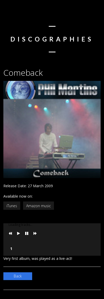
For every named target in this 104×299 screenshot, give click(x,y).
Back (18, 276)
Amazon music (38, 205)
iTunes (11, 205)
